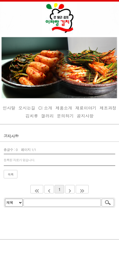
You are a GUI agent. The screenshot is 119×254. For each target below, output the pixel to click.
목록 (10, 174)
